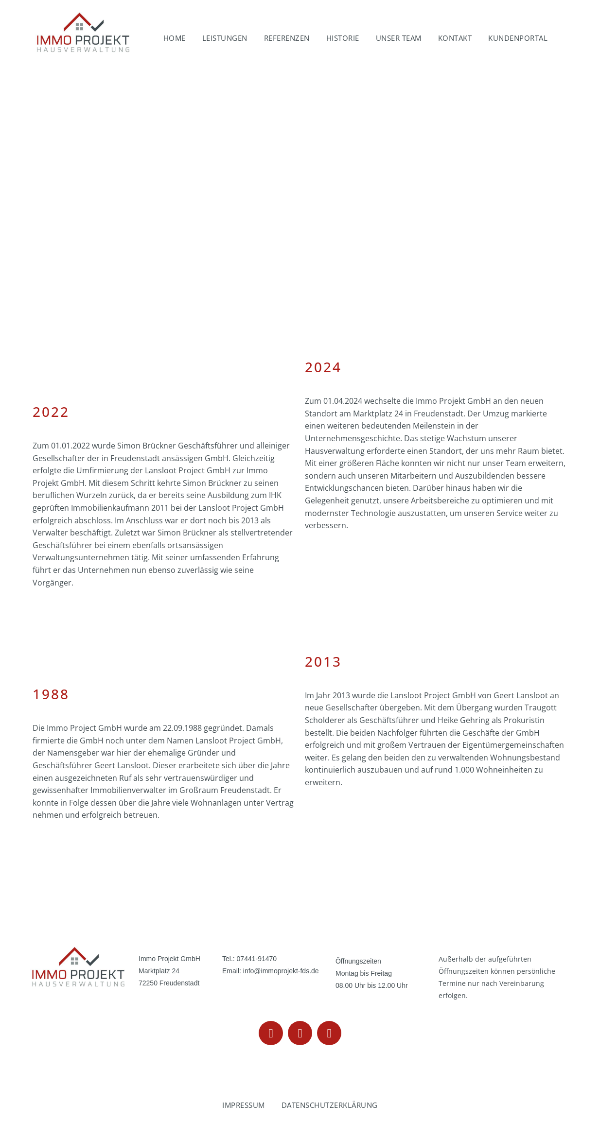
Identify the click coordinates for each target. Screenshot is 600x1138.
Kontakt (455, 38)
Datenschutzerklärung (330, 1105)
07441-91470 (257, 959)
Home (174, 38)
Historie (342, 38)
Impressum (243, 1105)
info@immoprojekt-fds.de (281, 971)
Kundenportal (517, 38)
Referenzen (287, 38)
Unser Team (399, 38)
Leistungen (224, 38)
